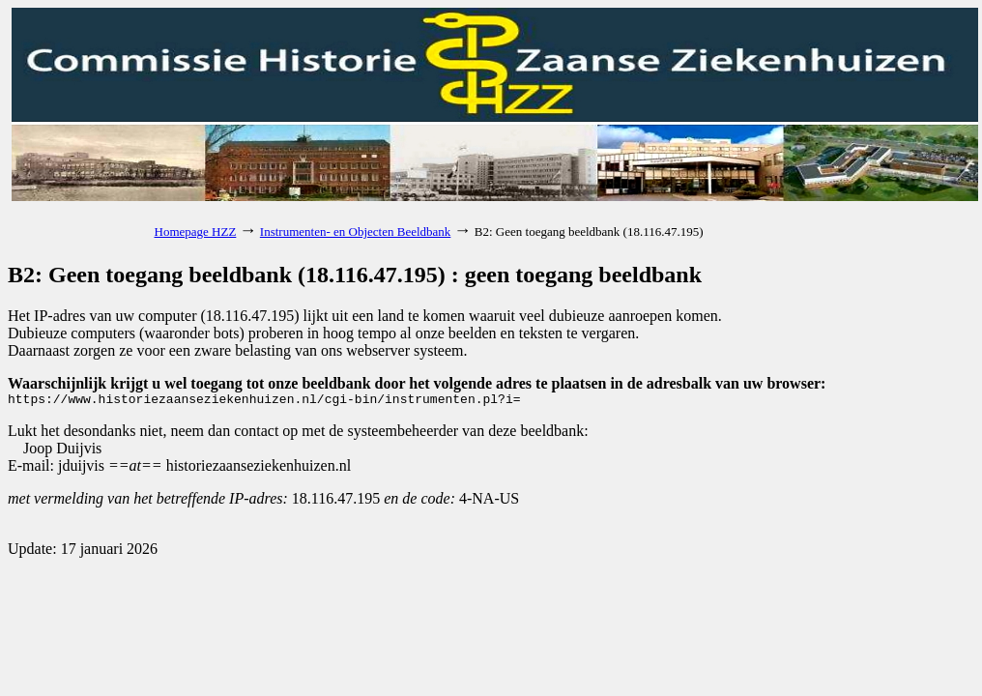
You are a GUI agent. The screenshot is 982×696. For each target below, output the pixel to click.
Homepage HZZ (196, 231)
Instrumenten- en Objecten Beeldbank (355, 231)
